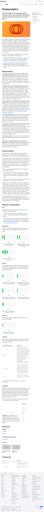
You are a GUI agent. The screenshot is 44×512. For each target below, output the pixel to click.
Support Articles (24, 486)
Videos (4, 442)
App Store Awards (35, 496)
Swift (2, 487)
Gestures (4, 433)
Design (6, 4)
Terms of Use (3, 510)
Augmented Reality (15, 484)
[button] (37, 1)
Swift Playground (4, 490)
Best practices (7, 71)
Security (13, 502)
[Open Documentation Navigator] (2, 4)
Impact (4, 263)
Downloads (23, 480)
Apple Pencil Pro (6, 63)
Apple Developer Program (36, 477)
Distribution (13, 487)
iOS (3, 207)
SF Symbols (3, 496)
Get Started (31, 4)
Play (9, 242)
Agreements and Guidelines (16, 510)
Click (23, 420)
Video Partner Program (36, 486)
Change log (6, 457)
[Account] (39, 1)
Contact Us (24, 487)
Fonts (12, 490)
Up (22, 405)
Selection (4, 315)
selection (16, 221)
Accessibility (14, 477)
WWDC (33, 500)
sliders (24, 213)
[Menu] (42, 1)
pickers (4, 214)
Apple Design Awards (35, 497)
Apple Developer (24, 493)
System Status (24, 490)
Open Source (14, 500)
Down (23, 407)
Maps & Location (14, 497)
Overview (21, 4)
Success (23, 410)
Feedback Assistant (25, 497)
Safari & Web (14, 503)
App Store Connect (25, 494)
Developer (5, 473)
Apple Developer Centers (36, 494)
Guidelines (36, 4)
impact (10, 221)
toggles (20, 213)
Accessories (14, 478)
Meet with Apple (34, 493)
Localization (13, 496)
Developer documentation (9, 437)
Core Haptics (16, 200)
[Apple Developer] (3, 1)
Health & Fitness (14, 493)
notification (5, 221)
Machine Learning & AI (15, 499)
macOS (4, 337)
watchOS (5, 386)
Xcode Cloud (3, 494)
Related (4, 429)
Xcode (2, 493)
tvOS (2, 481)
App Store (13, 481)
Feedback (4, 431)
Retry (23, 414)
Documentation (11, 473)
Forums (23, 481)
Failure (23, 412)
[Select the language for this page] (41, 508)
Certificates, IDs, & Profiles (26, 496)
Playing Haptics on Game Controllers (18, 60)
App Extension (14, 480)
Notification (5, 226)
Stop (23, 418)
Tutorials (23, 478)
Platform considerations (11, 205)
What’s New (26, 4)
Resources (41, 4)
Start (23, 416)
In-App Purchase (14, 494)
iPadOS (2, 478)
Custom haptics (5, 83)
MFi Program (34, 483)
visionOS (2, 483)
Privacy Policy (8, 510)
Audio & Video (14, 483)
